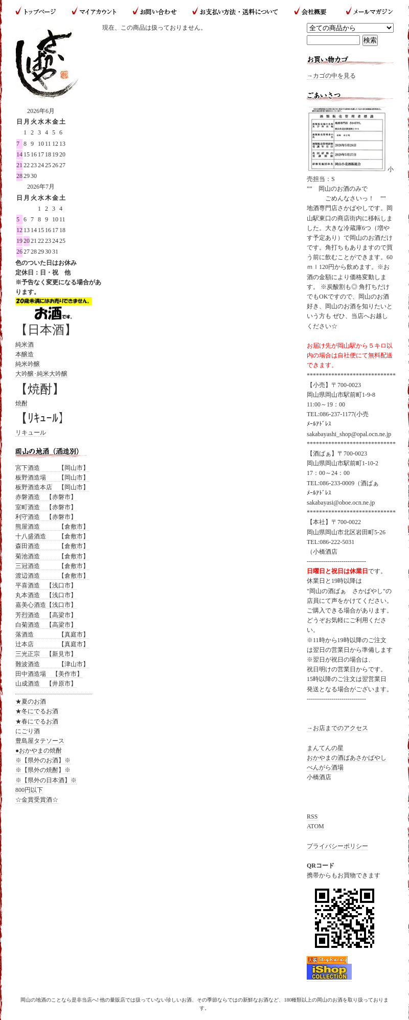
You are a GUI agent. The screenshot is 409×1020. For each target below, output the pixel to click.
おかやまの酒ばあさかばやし (347, 757)
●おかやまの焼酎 (38, 750)
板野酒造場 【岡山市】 (52, 477)
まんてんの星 (325, 748)
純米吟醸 (27, 364)
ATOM (315, 826)
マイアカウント (94, 11)
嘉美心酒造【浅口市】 (46, 604)
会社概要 (311, 11)
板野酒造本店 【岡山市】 (52, 487)
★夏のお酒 (30, 701)
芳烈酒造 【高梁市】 (46, 615)
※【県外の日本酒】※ (46, 780)
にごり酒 (27, 731)
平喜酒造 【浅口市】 (46, 585)
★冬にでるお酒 (36, 711)
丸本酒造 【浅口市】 (46, 595)
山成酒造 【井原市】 (46, 683)
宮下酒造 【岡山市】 (52, 467)
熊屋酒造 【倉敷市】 (52, 526)
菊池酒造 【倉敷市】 (52, 556)
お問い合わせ (154, 11)
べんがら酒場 (325, 767)
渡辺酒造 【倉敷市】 (52, 575)
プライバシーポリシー (337, 846)
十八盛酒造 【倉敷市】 (52, 536)
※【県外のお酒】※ (43, 760)
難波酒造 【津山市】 (52, 664)
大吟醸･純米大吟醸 (41, 373)
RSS (312, 816)
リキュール (30, 432)
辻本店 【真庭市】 (52, 644)
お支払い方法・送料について (235, 11)
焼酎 (21, 403)
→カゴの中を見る (331, 75)
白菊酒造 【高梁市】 (46, 624)
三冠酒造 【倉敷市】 (52, 566)
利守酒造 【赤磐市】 (46, 516)
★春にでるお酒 (36, 721)
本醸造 (24, 354)
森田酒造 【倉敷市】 (52, 546)
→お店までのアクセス (337, 728)
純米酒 (24, 344)
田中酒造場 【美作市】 (49, 673)
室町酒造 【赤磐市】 (46, 507)
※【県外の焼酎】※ (43, 770)
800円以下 (29, 790)
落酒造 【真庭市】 (52, 634)
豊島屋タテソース (39, 740)
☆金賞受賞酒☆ (36, 799)
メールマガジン (365, 11)
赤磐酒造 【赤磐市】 (46, 497)
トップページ (39, 11)
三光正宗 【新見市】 (46, 654)
